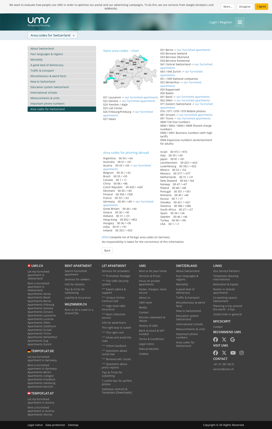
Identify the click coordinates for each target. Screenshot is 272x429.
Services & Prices (149, 276)
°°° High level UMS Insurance (113, 307)
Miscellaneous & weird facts (48, 76)
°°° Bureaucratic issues (116, 359)
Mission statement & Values (152, 319)
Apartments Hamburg (41, 383)
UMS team (145, 302)
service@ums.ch (223, 369)
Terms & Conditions (151, 339)
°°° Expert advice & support (114, 290)
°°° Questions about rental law (114, 352)
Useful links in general (227, 314)
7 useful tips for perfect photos (117, 382)
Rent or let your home (153, 271)
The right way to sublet (116, 327)
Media (143, 307)
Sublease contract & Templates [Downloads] (117, 390)
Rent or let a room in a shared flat (79, 311)
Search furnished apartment (76, 272)
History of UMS (148, 325)
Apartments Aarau (39, 294)
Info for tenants (75, 284)
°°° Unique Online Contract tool (113, 299)
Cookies (144, 354)
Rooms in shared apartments (224, 290)
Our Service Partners (226, 271)
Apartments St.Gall (40, 330)
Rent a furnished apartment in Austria (41, 409)
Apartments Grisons (40, 312)
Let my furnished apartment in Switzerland (38, 275)
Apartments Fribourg (41, 304)
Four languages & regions (46, 54)
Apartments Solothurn (42, 326)
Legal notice (146, 344)
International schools (43, 92)
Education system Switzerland (49, 87)
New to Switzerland (42, 81)
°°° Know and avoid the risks (116, 339)
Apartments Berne (39, 301)
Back (107, 250)
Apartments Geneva (40, 308)
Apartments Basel (39, 297)
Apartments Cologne (41, 376)
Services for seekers (77, 279)
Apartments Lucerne (41, 319)
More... (227, 6)
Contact (144, 312)
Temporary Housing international (225, 277)
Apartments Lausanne (42, 315)
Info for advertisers (114, 322)
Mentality (36, 59)
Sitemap (73, 425)
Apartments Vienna (40, 414)
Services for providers (116, 271)
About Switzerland (42, 48)
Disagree (244, 6)
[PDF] (105, 237)
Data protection (149, 349)
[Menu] (240, 22)
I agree (261, 6)
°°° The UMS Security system (115, 282)
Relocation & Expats (225, 284)
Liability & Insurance (78, 297)
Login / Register (220, 22)
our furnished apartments (141, 97)
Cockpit (218, 327)
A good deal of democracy (46, 65)
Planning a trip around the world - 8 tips (227, 307)
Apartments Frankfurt (41, 379)
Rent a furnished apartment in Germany (42, 366)
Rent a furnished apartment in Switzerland (38, 287)
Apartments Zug (38, 340)
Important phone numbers (47, 103)
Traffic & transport (42, 70)
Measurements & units (45, 98)
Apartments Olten (39, 322)
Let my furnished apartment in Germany (42, 358)
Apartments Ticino (39, 333)
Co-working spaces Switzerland (225, 299)
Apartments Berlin (39, 372)
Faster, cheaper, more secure (153, 290)
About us (144, 297)
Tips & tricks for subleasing (75, 290)
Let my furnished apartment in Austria (41, 400)
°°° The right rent (113, 332)
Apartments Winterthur (42, 337)
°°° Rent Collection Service (113, 315)
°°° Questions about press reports (114, 365)
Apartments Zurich (40, 344)
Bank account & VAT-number (152, 332)
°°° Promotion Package (116, 276)
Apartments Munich (40, 386)
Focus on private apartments (149, 282)
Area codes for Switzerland (47, 109)
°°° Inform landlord (114, 346)
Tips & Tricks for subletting (112, 374)
